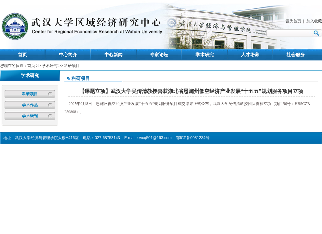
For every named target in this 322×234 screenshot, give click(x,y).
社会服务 (296, 54)
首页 (22, 54)
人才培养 (250, 54)
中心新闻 (113, 54)
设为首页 (293, 21)
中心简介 (68, 54)
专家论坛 (159, 54)
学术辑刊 (30, 116)
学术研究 (204, 54)
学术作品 (30, 105)
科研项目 (30, 94)
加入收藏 (314, 21)
